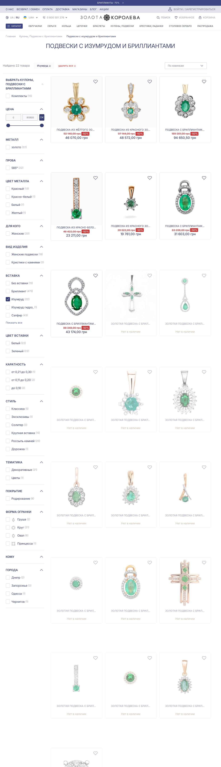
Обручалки (35, 26)
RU (17, 17)
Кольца (66, 26)
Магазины (79, 9)
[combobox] (186, 65)
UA (12, 17)
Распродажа (205, 26)
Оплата (47, 9)
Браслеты (99, 26)
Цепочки (82, 26)
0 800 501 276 (55, 17)
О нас (10, 9)
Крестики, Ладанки (151, 26)
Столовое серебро (180, 26)
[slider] (8, 126)
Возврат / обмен (28, 9)
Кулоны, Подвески (122, 26)
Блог (93, 9)
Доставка (63, 9)
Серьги (52, 26)
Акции (104, 9)
